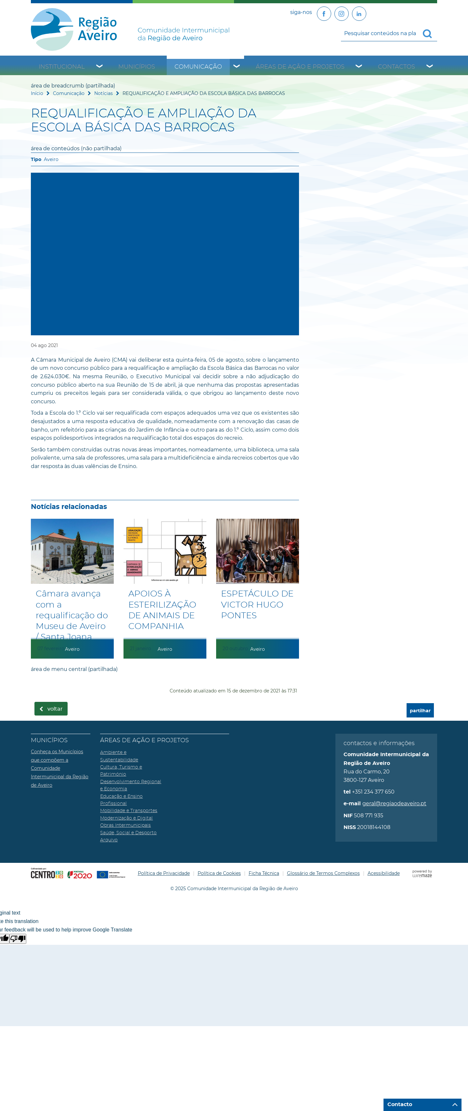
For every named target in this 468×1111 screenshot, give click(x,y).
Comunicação (198, 67)
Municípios (136, 67)
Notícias (103, 93)
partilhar (420, 710)
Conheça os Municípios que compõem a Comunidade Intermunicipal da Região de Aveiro (59, 768)
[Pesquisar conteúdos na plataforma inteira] (430, 34)
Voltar (55, 709)
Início (37, 93)
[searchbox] (389, 33)
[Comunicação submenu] (237, 67)
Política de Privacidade (164, 873)
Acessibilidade (384, 873)
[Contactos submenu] (430, 67)
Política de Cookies (219, 873)
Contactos (396, 67)
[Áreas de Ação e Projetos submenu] (359, 67)
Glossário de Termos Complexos (323, 873)
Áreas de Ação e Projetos (300, 67)
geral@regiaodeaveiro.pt (394, 803)
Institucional (62, 67)
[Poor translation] (17, 939)
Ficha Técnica (264, 873)
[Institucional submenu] (100, 67)
